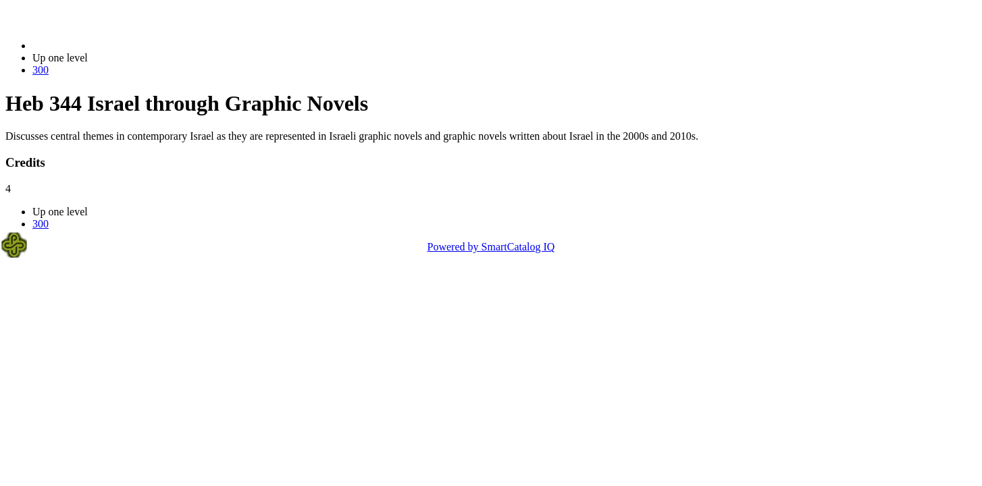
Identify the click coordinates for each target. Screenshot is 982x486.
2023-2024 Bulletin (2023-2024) (103, 45)
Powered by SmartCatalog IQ (491, 246)
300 (40, 70)
